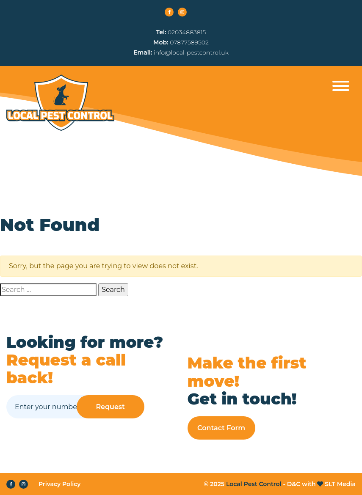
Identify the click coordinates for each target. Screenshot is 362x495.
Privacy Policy (60, 484)
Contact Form (221, 428)
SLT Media (340, 484)
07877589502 (189, 42)
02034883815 (187, 32)
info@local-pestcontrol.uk (191, 52)
